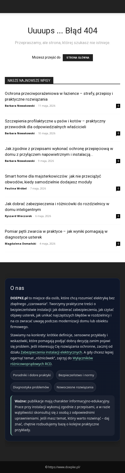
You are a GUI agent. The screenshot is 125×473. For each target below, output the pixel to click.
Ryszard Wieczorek (18, 216)
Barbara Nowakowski (20, 105)
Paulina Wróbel (16, 188)
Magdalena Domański (20, 243)
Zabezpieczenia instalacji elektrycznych (51, 352)
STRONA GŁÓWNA (77, 57)
